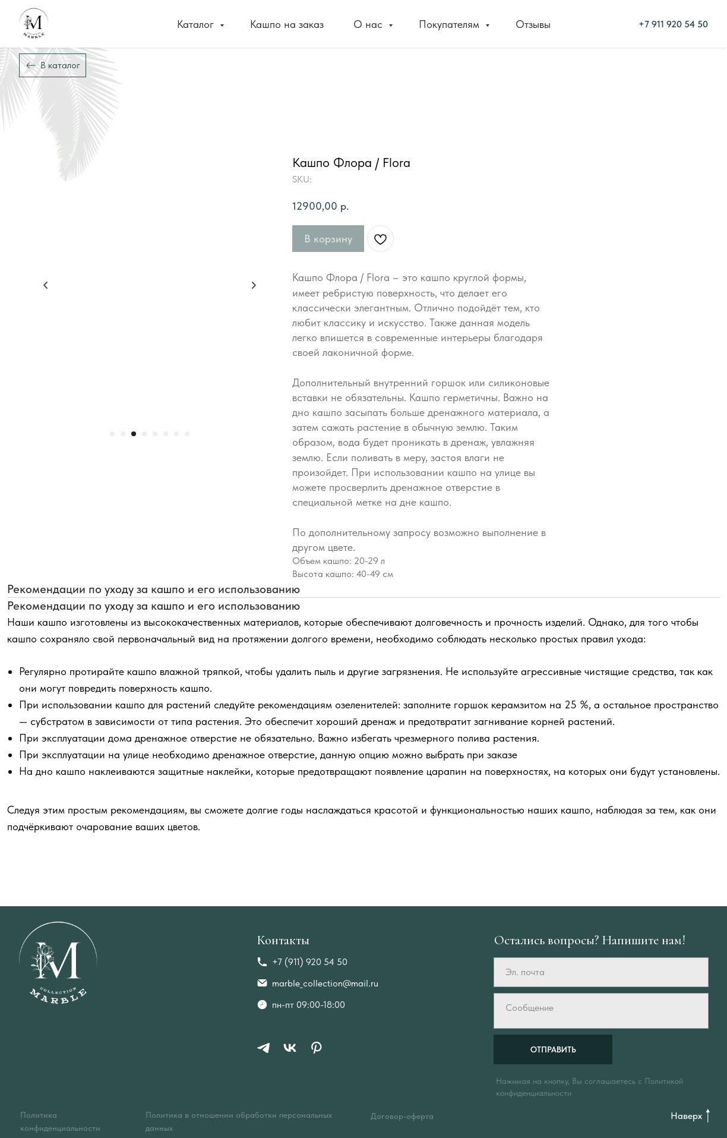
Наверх (686, 1115)
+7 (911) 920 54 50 (309, 961)
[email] (601, 972)
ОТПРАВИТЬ (553, 1049)
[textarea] (601, 1011)
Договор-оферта (402, 1116)
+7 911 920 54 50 (546, 23)
